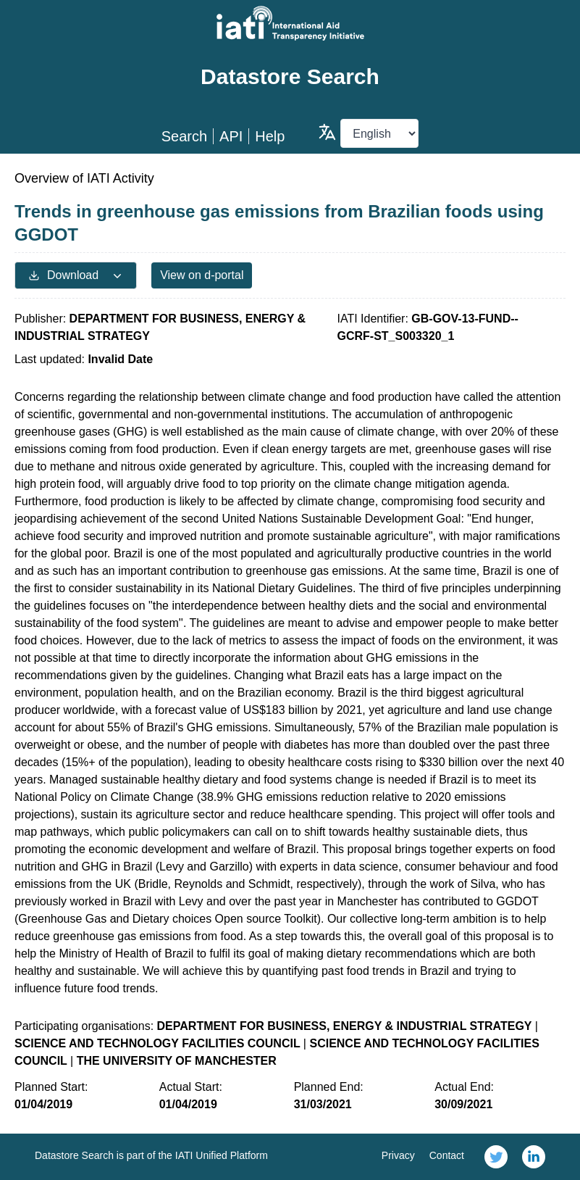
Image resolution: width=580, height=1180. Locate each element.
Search (184, 136)
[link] (496, 1156)
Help (270, 136)
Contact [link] (446, 1155)
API (231, 136)
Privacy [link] (398, 1155)
